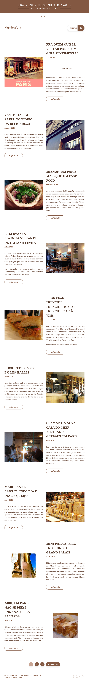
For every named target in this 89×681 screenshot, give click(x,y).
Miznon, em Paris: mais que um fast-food (62, 175)
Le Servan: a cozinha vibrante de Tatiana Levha (21, 238)
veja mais (55, 99)
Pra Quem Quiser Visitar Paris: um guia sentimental (62, 48)
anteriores (53, 664)
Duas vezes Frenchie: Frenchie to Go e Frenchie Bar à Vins (61, 307)
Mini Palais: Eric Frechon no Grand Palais (61, 548)
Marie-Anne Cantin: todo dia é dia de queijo (21, 491)
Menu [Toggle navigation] (44, 16)
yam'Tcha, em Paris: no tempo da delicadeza (18, 119)
